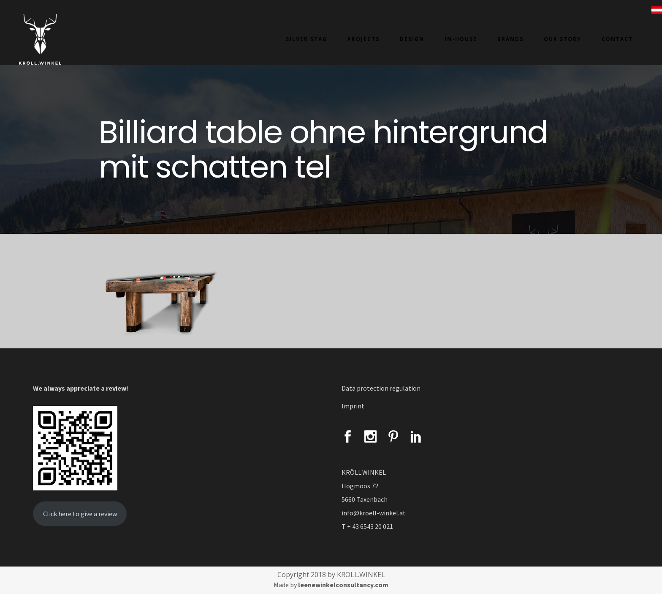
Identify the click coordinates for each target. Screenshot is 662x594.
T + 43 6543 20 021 (367, 526)
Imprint (353, 406)
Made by (331, 584)
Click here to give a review (80, 513)
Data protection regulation (381, 388)
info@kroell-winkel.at (374, 513)
